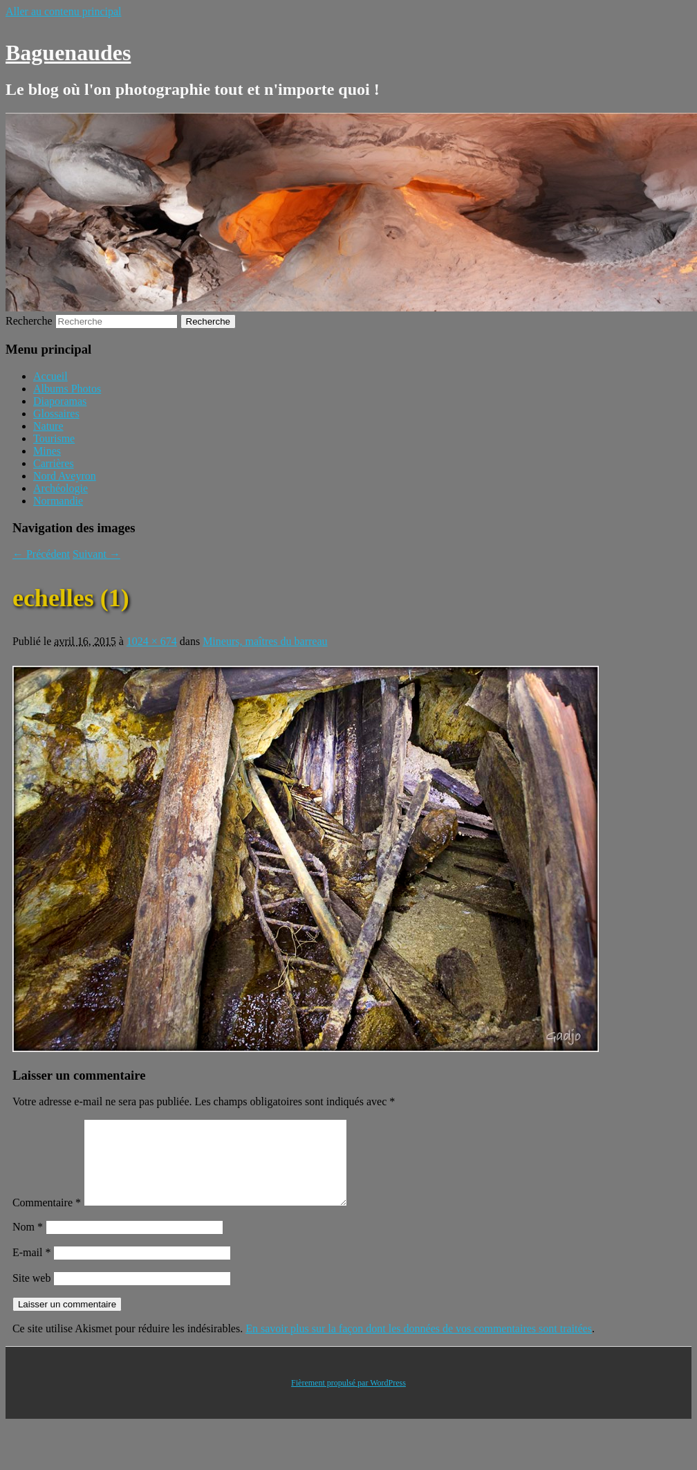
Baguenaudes (68, 52)
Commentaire (46, 1219)
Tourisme (54, 438)
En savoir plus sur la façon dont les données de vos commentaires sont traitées (418, 1345)
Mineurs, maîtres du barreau (265, 641)
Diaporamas (59, 401)
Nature (48, 426)
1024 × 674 (152, 641)
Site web (31, 1294)
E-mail (31, 1269)
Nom (27, 1243)
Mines (47, 451)
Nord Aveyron (64, 476)
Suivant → (96, 554)
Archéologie (60, 488)
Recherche (29, 321)
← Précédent (41, 554)
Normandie (58, 501)
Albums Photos (67, 388)
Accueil (50, 376)
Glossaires (56, 413)
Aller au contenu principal (64, 11)
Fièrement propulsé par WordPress (348, 1399)
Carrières (53, 463)
